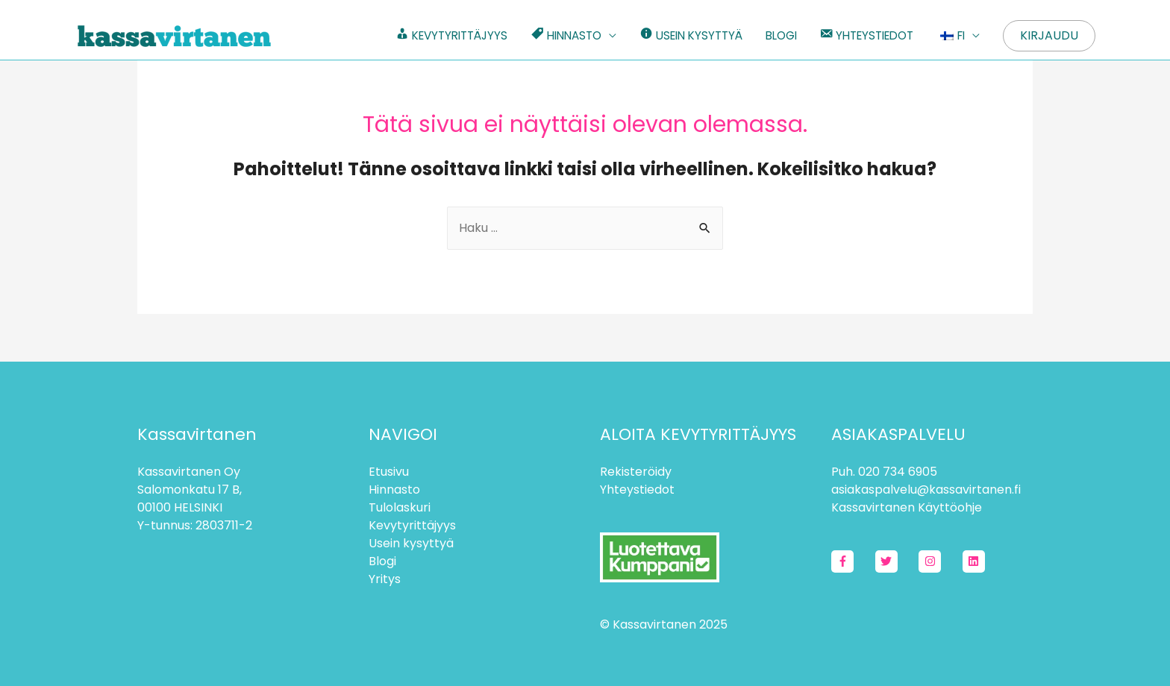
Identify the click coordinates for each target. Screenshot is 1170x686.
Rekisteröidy (636, 471)
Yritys (385, 579)
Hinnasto (394, 489)
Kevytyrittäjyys (412, 525)
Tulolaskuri (400, 507)
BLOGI (781, 35)
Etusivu (389, 471)
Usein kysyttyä (411, 543)
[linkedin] (976, 561)
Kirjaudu (1049, 35)
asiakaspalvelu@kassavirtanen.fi (926, 489)
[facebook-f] (851, 561)
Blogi (382, 561)
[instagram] (939, 561)
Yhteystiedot (637, 489)
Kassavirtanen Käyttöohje (906, 507)
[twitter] (895, 561)
